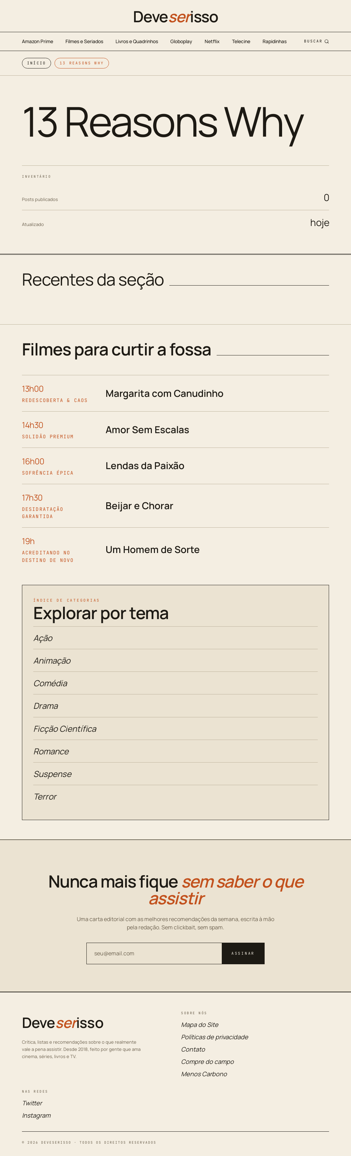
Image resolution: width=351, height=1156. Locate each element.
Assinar (243, 953)
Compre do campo (207, 1061)
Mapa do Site (199, 1024)
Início (36, 63)
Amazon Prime (37, 41)
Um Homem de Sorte (153, 549)
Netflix (212, 41)
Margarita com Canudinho (164, 393)
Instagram (36, 1115)
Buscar (316, 41)
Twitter (32, 1103)
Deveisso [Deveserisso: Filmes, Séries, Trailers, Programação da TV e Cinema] (175, 17)
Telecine (241, 41)
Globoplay (181, 41)
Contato (193, 1049)
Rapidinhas (275, 41)
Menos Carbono (204, 1074)
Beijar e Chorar (139, 505)
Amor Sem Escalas (147, 429)
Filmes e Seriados (84, 41)
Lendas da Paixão (145, 465)
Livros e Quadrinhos (137, 41)
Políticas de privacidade (214, 1037)
